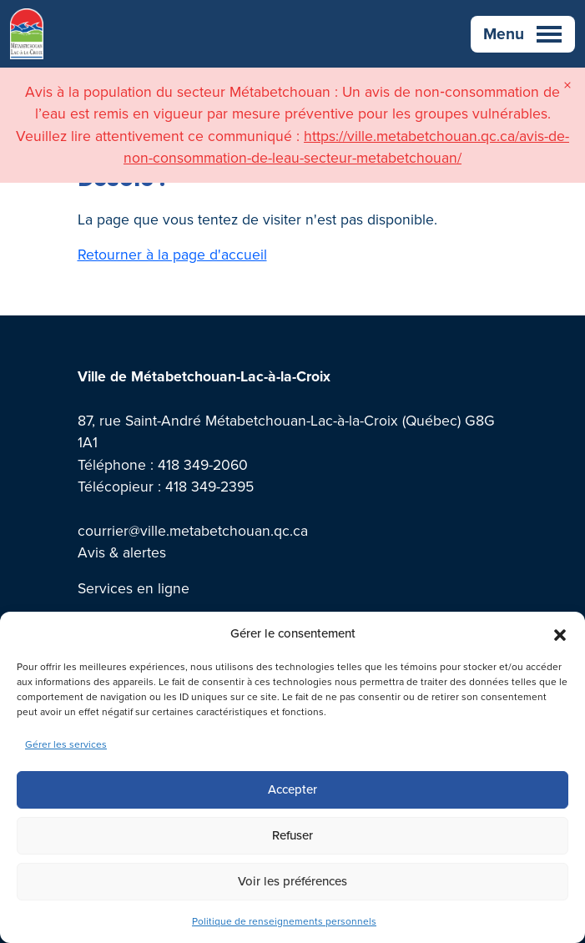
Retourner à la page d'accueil (172, 254)
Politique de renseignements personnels (284, 921)
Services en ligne (133, 588)
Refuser (292, 835)
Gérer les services (66, 744)
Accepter (292, 789)
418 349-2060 (203, 465)
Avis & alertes (122, 552)
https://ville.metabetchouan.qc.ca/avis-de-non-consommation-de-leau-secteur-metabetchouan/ (346, 147)
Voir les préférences (292, 881)
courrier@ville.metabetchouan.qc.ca (193, 531)
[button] (560, 633)
